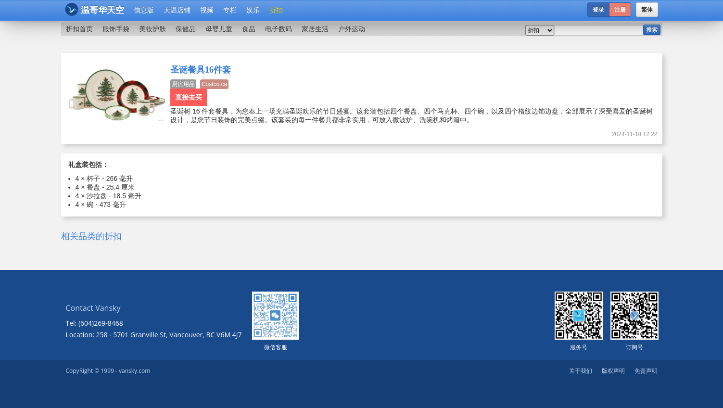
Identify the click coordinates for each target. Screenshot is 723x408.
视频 (207, 10)
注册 (620, 9)
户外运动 (351, 29)
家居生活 (315, 29)
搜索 (652, 29)
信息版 (144, 10)
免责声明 (646, 371)
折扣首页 (79, 29)
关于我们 (580, 371)
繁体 (647, 9)
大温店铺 (177, 10)
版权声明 (613, 371)
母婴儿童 (218, 29)
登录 (598, 9)
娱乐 (253, 10)
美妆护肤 (152, 29)
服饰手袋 (115, 29)
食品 (248, 29)
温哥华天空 (94, 9)
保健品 (186, 29)
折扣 (276, 10)
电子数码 (278, 29)
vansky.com (134, 371)
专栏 (230, 10)
